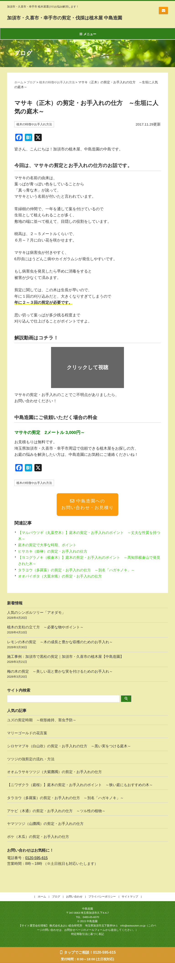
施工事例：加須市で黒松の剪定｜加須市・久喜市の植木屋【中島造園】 (87, 661)
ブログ (32, 82)
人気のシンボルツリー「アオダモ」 (87, 616)
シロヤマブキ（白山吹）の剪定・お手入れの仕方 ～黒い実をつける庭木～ (69, 747)
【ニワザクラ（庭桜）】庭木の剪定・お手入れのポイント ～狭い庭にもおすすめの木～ (82, 785)
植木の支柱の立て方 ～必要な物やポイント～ (87, 631)
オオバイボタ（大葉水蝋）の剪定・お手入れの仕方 (62, 577)
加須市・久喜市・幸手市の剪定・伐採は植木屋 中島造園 (85, 17)
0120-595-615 (36, 859)
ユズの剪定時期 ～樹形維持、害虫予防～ (41, 721)
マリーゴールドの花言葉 (27, 734)
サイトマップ (130, 897)
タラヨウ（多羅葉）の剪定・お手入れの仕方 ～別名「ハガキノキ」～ (80, 571)
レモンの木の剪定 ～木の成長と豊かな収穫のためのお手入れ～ (87, 646)
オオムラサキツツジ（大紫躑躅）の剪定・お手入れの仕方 (54, 773)
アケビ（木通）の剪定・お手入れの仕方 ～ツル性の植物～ (56, 811)
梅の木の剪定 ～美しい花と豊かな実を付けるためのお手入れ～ (87, 675)
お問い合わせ (163, 10)
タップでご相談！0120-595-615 (90, 952)
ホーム (19, 82)
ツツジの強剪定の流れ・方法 (30, 760)
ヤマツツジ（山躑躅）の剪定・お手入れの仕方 (45, 825)
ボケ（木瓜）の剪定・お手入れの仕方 (38, 837)
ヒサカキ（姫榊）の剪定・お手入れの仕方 (55, 552)
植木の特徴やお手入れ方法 (60, 82)
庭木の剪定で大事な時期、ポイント (49, 546)
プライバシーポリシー (102, 897)
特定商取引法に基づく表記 (87, 935)
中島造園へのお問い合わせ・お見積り (87, 505)
